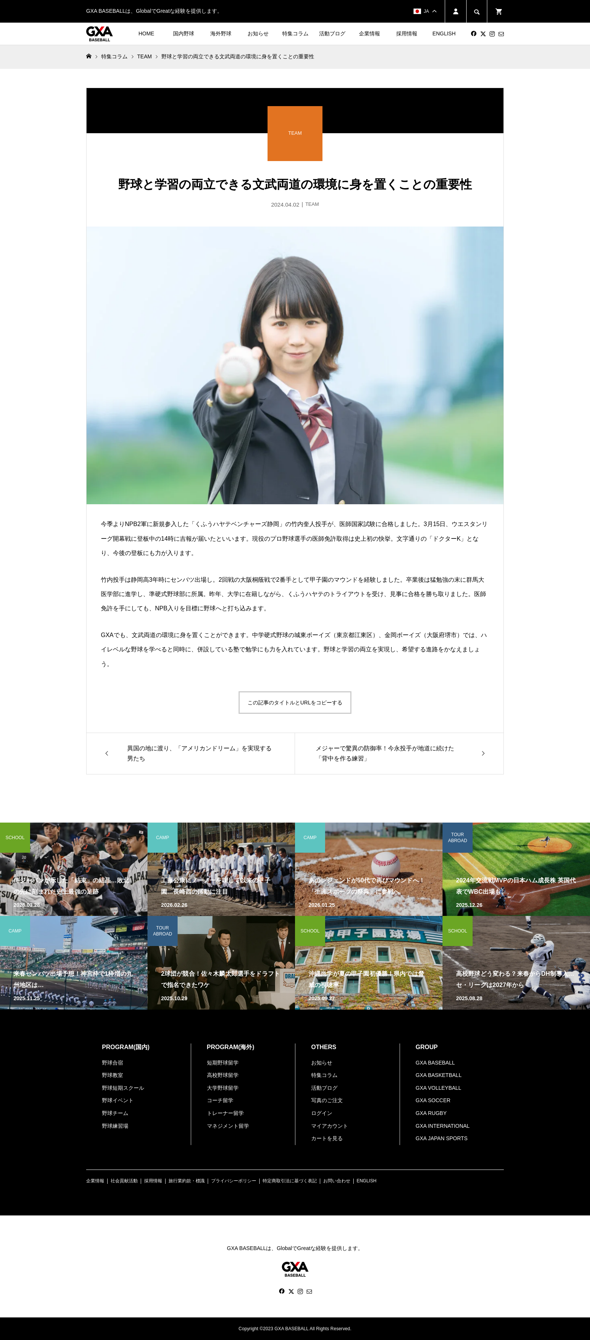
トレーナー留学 (225, 1113)
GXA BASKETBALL (439, 1075)
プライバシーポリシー (233, 1180)
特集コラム (295, 33)
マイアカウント (329, 1126)
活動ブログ (332, 33)
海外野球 (220, 33)
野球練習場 (115, 1126)
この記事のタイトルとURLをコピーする (295, 703)
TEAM (144, 56)
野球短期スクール (123, 1088)
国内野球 (183, 33)
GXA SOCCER (433, 1100)
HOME (146, 33)
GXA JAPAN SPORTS (442, 1138)
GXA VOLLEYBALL (438, 1088)
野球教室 (112, 1075)
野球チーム (115, 1113)
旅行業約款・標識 (187, 1180)
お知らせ (258, 33)
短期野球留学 (223, 1063)
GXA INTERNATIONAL (443, 1126)
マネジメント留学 (228, 1126)
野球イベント (118, 1100)
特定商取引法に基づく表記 (290, 1180)
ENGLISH (443, 33)
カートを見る (327, 1138)
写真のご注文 (327, 1100)
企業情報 (369, 33)
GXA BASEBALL (435, 1063)
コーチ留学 (220, 1100)
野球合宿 (112, 1063)
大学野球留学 (223, 1088)
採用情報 (406, 33)
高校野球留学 (223, 1075)
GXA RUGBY (431, 1113)
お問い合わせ (336, 1180)
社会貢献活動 (124, 1180)
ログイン (321, 1113)
